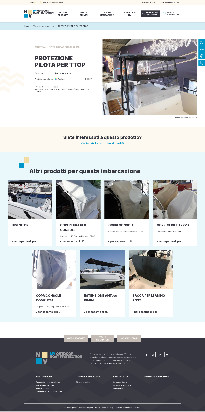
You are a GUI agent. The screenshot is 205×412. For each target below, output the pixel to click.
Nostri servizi (44, 376)
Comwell (117, 407)
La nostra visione (120, 382)
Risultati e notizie (83, 382)
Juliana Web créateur (132, 407)
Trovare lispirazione (88, 376)
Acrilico (61, 79)
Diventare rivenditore (156, 376)
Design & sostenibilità (122, 385)
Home (27, 26)
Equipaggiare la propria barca (48, 382)
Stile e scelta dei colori (45, 385)
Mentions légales (86, 407)
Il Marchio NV (121, 376)
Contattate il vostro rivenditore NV (102, 143)
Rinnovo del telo (42, 388)
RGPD (97, 407)
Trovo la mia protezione (43, 26)
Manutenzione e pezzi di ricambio (49, 392)
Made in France (119, 388)
